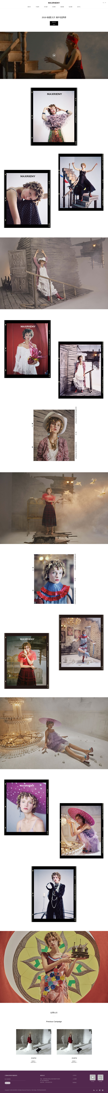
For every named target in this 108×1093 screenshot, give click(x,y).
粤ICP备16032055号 (41, 1090)
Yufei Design (34, 1090)
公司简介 (75, 1075)
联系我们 (75, 1082)
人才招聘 (75, 1079)
